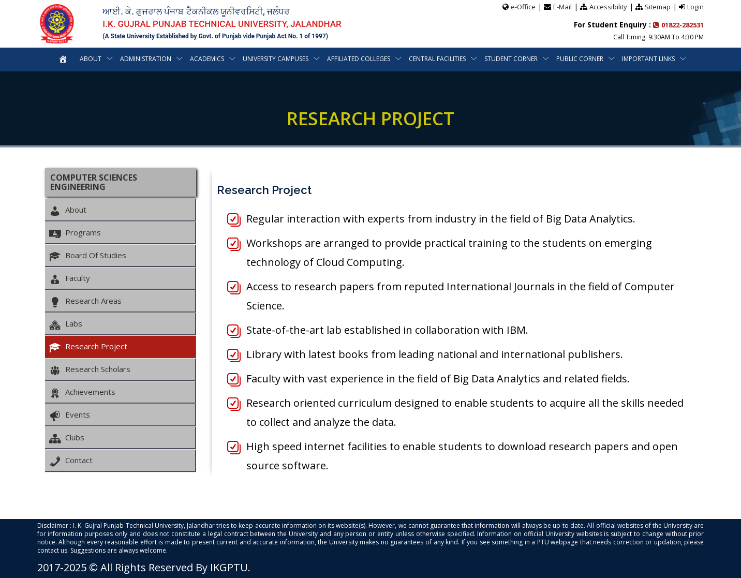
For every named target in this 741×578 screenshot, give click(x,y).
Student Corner (511, 58)
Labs (65, 324)
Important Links (648, 58)
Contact (71, 460)
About (90, 58)
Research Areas (85, 301)
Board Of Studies (87, 255)
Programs (75, 233)
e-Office (523, 6)
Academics (207, 58)
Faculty (69, 278)
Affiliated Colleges (358, 58)
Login (695, 6)
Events (69, 415)
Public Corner (579, 58)
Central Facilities (437, 58)
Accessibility (608, 6)
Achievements (82, 392)
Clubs (66, 437)
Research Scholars (89, 369)
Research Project (88, 346)
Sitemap (658, 6)
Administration (145, 58)
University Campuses (275, 58)
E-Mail (562, 6)
